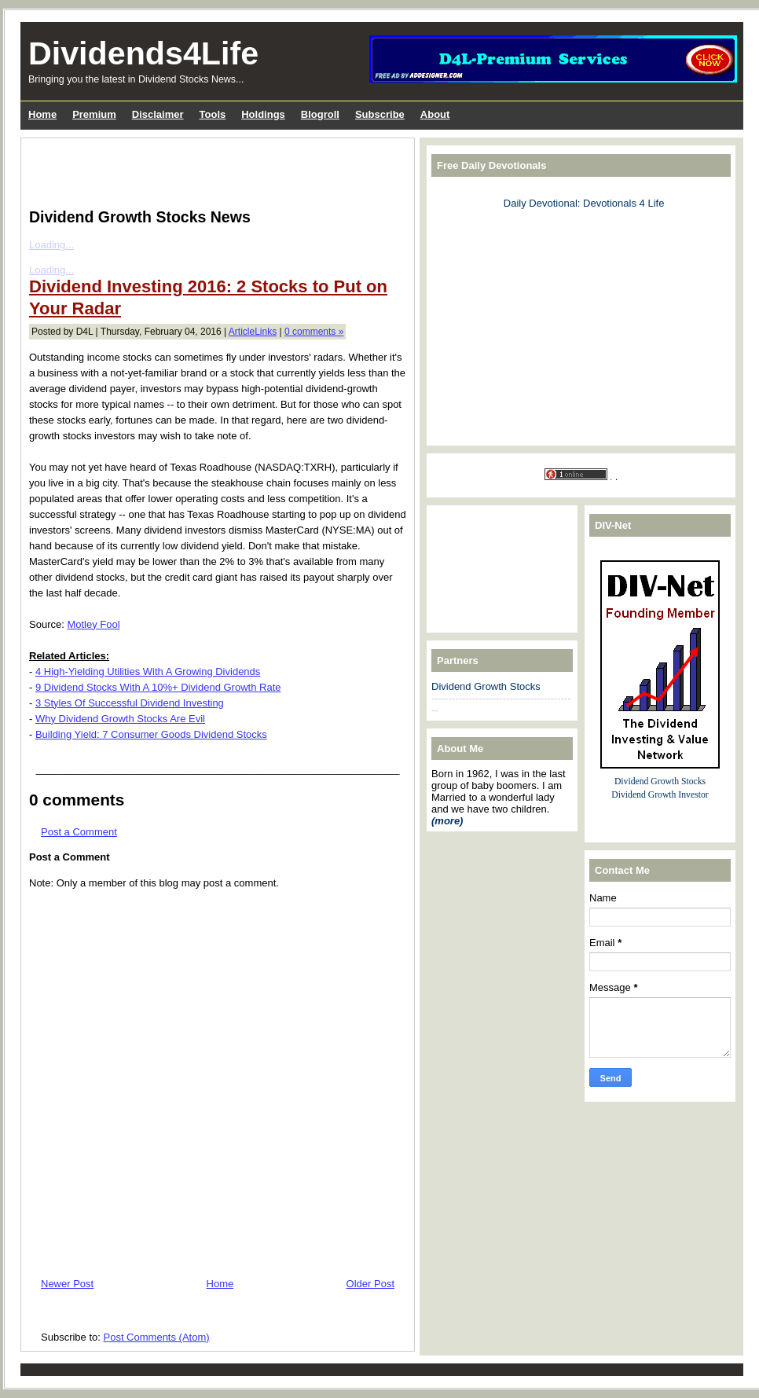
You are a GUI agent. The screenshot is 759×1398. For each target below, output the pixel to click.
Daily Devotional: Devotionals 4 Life (584, 203)
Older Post (370, 1284)
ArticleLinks (253, 331)
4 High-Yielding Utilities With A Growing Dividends (147, 671)
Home (220, 1284)
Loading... (51, 245)
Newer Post (67, 1284)
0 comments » (313, 331)
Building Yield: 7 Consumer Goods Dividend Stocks (151, 734)
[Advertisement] (213, 169)
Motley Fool (93, 624)
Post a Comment (79, 832)
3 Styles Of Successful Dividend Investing (129, 703)
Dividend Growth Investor (659, 795)
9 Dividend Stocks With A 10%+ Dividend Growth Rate (158, 687)
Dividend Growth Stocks (486, 686)
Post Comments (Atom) (157, 1337)
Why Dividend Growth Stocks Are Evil (120, 719)
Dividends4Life (143, 53)
